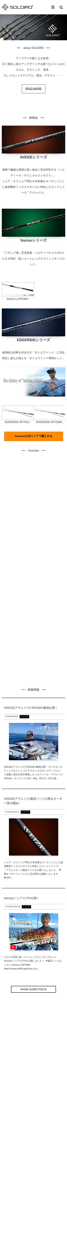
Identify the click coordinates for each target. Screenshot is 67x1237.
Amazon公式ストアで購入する (33, 436)
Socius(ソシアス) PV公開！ (21, 898)
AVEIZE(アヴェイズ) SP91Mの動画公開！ (31, 707)
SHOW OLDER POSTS (33, 989)
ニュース (24, 717)
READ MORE (33, 88)
